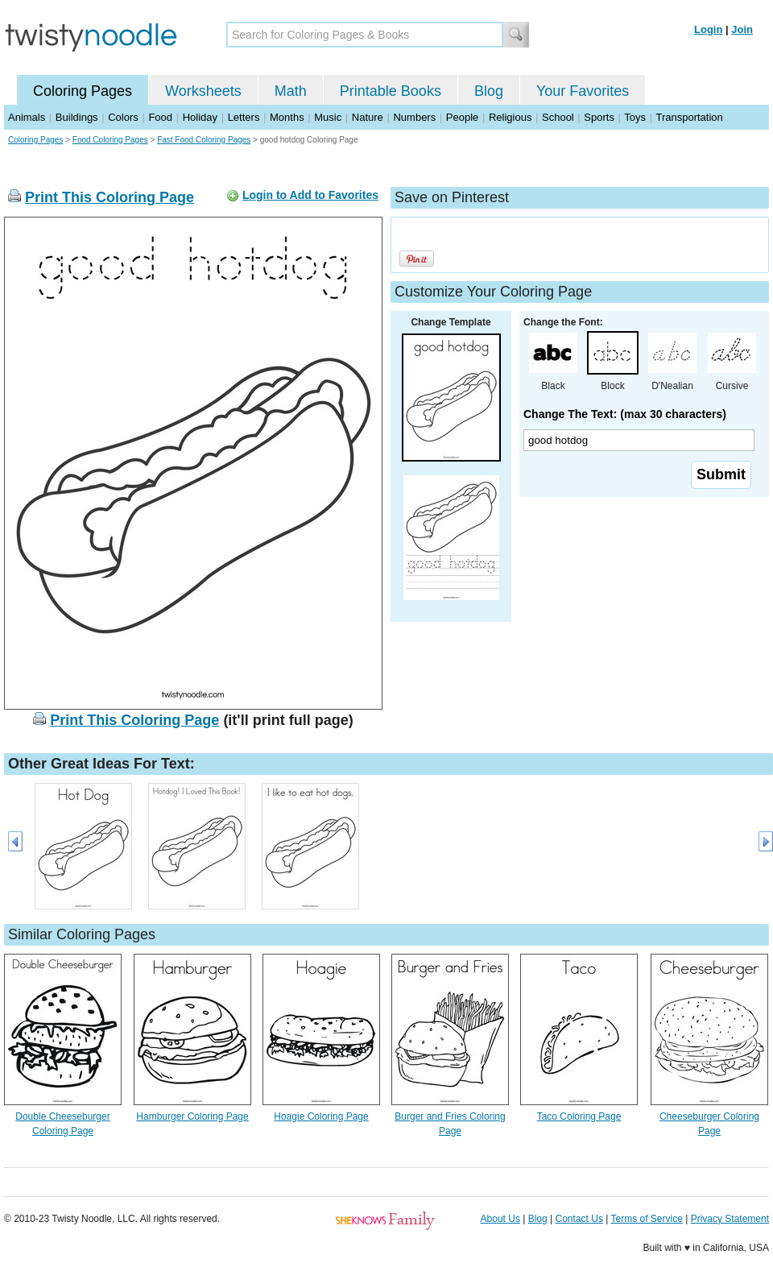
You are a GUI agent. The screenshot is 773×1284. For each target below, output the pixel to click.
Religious (510, 117)
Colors (123, 117)
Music (327, 117)
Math (291, 91)
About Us (500, 1218)
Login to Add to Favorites (310, 194)
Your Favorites (582, 91)
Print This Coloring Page (109, 197)
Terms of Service (646, 1218)
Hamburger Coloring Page (192, 1116)
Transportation (688, 117)
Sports (599, 117)
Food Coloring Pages (110, 139)
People (462, 117)
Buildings (77, 117)
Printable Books (390, 91)
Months (287, 117)
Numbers (414, 117)
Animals (26, 117)
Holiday (200, 117)
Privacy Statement (730, 1218)
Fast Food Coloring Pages (203, 139)
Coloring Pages (82, 91)
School (558, 117)
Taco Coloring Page (579, 1116)
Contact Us (579, 1218)
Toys (635, 117)
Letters (244, 117)
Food (160, 117)
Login (708, 29)
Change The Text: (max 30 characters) (624, 414)
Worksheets (203, 91)
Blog (488, 91)
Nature (367, 117)
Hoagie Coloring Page (321, 1116)
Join (742, 29)
